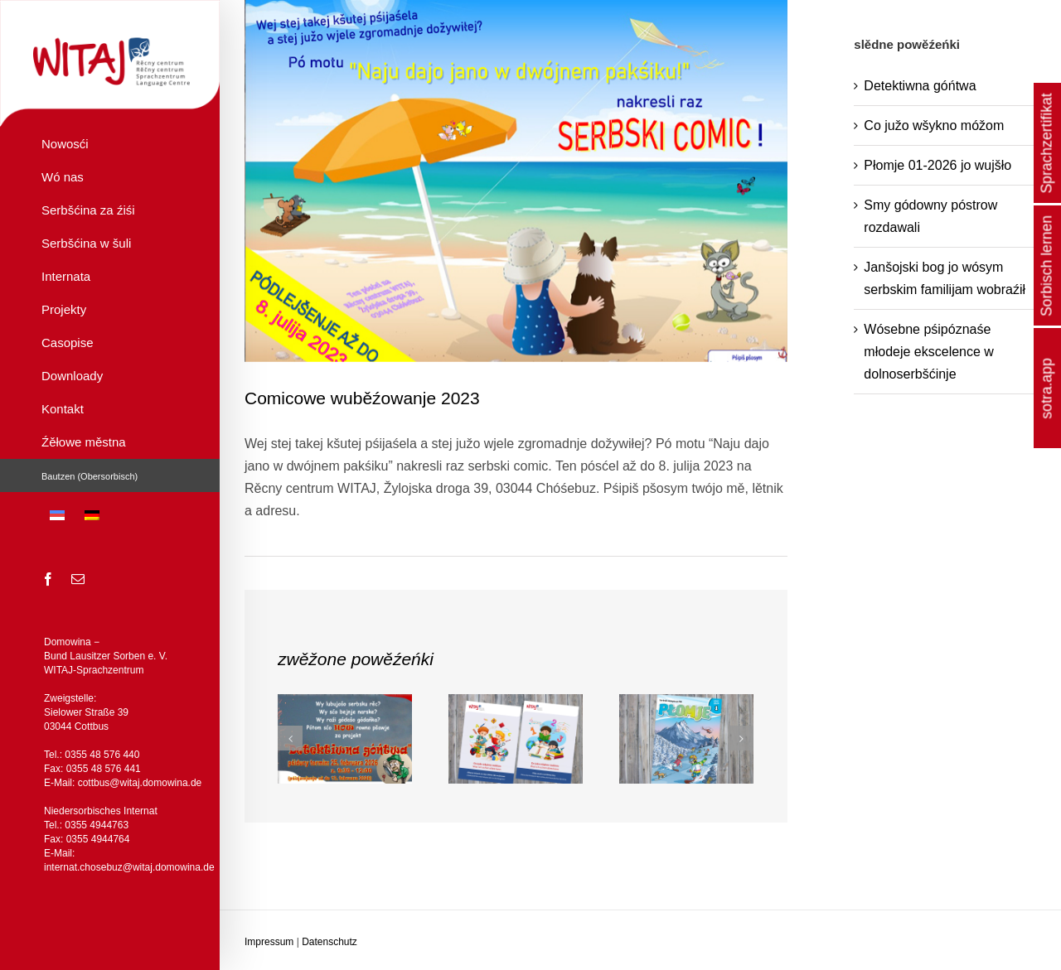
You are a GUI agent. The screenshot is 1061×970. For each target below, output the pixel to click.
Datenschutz (329, 942)
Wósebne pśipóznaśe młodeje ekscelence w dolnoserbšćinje (929, 351)
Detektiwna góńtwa (920, 86)
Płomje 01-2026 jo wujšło (937, 165)
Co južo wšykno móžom (934, 125)
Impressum (269, 942)
